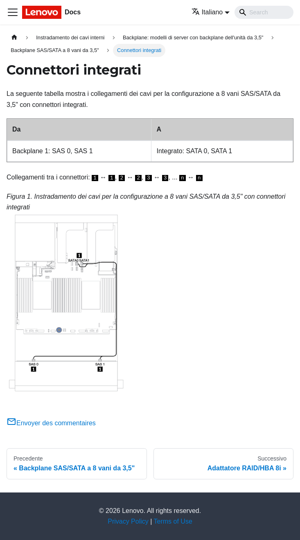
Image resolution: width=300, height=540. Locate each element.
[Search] (264, 12)
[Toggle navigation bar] (13, 12)
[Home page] (14, 37)
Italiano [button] (207, 12)
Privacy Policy (128, 521)
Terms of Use (173, 521)
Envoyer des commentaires (51, 423)
